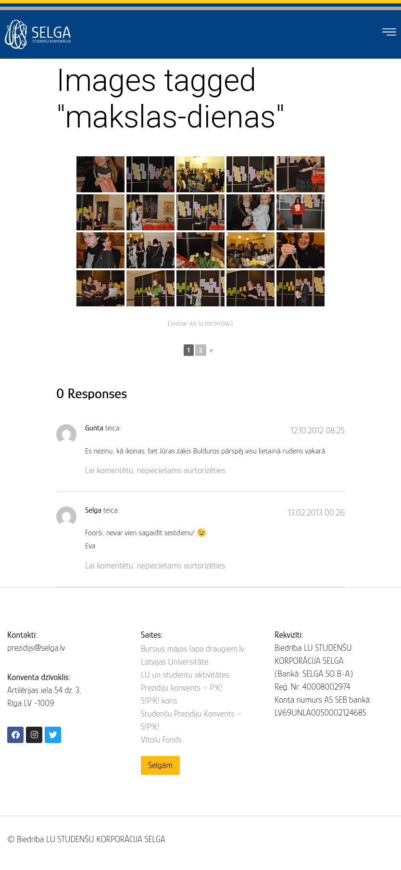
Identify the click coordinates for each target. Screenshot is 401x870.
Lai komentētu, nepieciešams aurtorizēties (155, 470)
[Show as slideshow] (200, 323)
